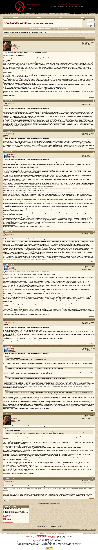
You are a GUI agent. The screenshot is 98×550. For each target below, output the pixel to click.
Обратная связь (81, 529)
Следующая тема (54, 503)
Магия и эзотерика (10, 22)
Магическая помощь (74, 4)
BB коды (5, 515)
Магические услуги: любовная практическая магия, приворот (41, 536)
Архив (89, 529)
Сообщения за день (58, 28)
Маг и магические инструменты (41, 538)
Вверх (93, 529)
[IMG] (4, 518)
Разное (18, 22)
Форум (39, 17)
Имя (84, 19)
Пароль (85, 24)
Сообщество (48, 28)
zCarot (64, 540)
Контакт (83, 17)
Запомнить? (91, 22)
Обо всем (24, 22)
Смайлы (5, 516)
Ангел (10, 154)
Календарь (41, 28)
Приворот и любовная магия (33, 4)
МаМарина (7, 103)
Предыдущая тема (44, 503)
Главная (15, 17)
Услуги (60, 17)
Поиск (66, 28)
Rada (13, 45)
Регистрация (33, 28)
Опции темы (89, 37)
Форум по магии (63, 4)
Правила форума (8, 522)
